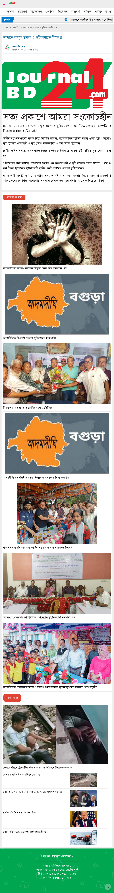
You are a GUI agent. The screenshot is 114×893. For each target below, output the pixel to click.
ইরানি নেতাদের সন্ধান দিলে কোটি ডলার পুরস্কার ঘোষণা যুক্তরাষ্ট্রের (32, 792)
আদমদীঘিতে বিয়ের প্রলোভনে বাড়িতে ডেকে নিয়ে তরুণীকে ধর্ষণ (35, 268)
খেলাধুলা (50, 11)
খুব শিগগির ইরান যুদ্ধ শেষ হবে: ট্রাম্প (19, 812)
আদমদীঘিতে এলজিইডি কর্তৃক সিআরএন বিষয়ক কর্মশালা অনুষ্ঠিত (36, 477)
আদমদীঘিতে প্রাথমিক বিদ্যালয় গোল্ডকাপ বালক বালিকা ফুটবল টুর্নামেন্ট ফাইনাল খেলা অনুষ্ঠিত (50, 687)
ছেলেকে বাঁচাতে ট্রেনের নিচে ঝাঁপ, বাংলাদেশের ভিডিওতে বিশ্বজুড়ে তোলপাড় (37, 767)
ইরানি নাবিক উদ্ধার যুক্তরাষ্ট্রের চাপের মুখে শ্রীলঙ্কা (24, 832)
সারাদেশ (22, 11)
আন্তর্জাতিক (36, 11)
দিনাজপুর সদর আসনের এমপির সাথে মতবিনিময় (27, 408)
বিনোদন (63, 11)
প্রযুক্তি (98, 11)
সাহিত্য (88, 11)
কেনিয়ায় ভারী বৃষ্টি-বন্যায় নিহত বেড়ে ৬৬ (21, 774)
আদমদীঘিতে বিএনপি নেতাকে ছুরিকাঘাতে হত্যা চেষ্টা (29, 338)
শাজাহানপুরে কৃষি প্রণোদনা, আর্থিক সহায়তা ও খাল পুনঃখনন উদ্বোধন (37, 547)
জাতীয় (10, 11)
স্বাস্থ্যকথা (76, 11)
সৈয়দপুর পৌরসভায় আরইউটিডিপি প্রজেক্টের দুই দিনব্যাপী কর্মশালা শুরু (39, 617)
